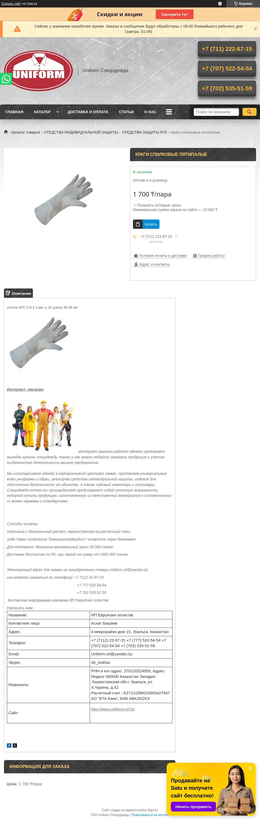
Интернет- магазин (25, 389)
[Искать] (249, 112)
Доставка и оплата (88, 112)
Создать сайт (11, 4)
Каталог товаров (25, 132)
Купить (151, 224)
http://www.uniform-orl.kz (113, 709)
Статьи (126, 112)
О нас (150, 112)
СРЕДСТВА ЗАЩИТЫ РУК (144, 132)
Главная (14, 112)
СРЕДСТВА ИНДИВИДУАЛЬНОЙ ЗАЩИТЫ (81, 132)
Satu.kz (152, 810)
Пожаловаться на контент (150, 815)
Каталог (42, 112)
